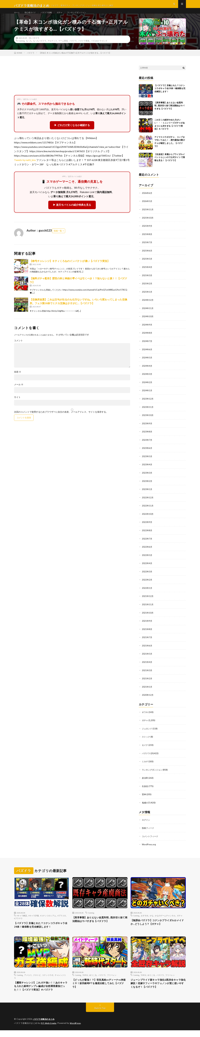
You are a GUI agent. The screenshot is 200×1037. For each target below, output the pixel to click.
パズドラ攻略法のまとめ (44, 1026)
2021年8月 (147, 631)
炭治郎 (145, 778)
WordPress (77, 1030)
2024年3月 (147, 378)
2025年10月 (148, 224)
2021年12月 (148, 598)
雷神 (144, 794)
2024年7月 (147, 346)
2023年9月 (147, 427)
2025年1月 (147, 297)
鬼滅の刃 (146, 803)
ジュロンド (147, 729)
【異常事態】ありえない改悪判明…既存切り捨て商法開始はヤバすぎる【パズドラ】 (169, 112)
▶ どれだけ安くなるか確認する (72, 132)
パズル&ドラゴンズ (99, 47)
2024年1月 (147, 395)
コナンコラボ (47, 976)
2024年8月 (147, 338)
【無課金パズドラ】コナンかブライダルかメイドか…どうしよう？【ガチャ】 (158, 922)
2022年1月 (147, 590)
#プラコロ (62, 915)
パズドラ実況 (83, 47)
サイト (17, 404)
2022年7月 (147, 541)
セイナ (145, 746)
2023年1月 (147, 492)
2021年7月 (147, 639)
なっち (29, 47)
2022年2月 (147, 582)
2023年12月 (148, 403)
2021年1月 (147, 688)
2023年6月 (147, 452)
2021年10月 (148, 615)
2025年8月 (147, 240)
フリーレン (111, 976)
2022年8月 (147, 533)
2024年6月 (147, 354)
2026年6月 (147, 199)
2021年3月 (147, 672)
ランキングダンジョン (84, 15)
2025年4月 (147, 273)
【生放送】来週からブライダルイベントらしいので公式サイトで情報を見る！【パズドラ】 (169, 164)
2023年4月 (147, 468)
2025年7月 (147, 248)
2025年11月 (148, 216)
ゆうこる (93, 976)
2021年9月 (147, 623)
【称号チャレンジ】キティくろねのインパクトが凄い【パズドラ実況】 (70, 267)
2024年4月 (147, 370)
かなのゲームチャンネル (165, 915)
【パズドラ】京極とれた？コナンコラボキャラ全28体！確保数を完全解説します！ (169, 95)
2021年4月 (147, 663)
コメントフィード (150, 836)
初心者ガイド (32, 15)
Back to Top (100, 1015)
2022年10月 (148, 517)
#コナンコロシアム (48, 915)
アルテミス (52, 47)
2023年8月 (147, 435)
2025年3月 (147, 281)
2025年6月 (147, 256)
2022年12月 (148, 501)
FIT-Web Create (49, 1030)
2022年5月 (147, 558)
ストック (146, 737)
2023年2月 (147, 484)
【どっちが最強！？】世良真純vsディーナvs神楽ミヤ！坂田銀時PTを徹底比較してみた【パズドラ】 (98, 985)
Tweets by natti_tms (25, 166)
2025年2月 (147, 289)
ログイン (146, 820)
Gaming (22, 47)
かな (151, 915)
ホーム (17, 15)
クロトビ (37, 976)
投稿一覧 (58, 237)
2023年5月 (147, 460)
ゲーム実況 (63, 47)
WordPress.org (149, 844)
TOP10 (85, 976)
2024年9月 (147, 330)
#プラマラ (18, 918)
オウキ (145, 713)
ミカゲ (145, 762)
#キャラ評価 (33, 915)
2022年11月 (148, 509)
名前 (17, 379)
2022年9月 (147, 525)
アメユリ (28, 976)
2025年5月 (147, 264)
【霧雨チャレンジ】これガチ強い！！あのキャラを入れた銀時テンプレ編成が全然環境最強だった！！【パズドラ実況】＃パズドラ (41, 990)
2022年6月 (147, 549)
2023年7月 (147, 444)
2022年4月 (147, 566)
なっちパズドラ (39, 47)
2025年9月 (147, 232)
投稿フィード (148, 828)
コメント (18, 347)
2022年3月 (147, 574)
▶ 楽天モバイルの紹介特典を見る (72, 211)
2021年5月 (147, 655)
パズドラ (35, 45)
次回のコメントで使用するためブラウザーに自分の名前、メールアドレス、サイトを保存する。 (61, 419)
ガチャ (64, 15)
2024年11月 (148, 313)
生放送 (145, 786)
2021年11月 (148, 606)
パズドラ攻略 (50, 15)
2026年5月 (147, 207)
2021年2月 (147, 680)
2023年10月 (148, 419)
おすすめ (144, 915)
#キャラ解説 (22, 915)
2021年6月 (147, 647)
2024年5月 (147, 362)
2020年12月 (148, 696)
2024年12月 (148, 305)
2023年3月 (147, 476)
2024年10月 (148, 321)
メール (18, 391)
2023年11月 (148, 411)
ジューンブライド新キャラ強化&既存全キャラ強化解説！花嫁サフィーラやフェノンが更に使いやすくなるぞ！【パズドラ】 (158, 985)
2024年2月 (147, 387)
